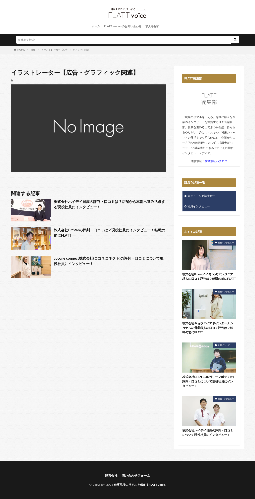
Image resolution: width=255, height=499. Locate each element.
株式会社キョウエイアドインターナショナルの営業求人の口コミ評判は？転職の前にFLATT (207, 327)
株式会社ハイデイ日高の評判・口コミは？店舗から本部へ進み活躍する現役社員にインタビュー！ (109, 204)
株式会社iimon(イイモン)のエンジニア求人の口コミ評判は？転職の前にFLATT (209, 276)
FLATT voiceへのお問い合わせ (122, 26)
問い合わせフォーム (136, 475)
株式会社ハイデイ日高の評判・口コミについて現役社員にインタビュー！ (207, 433)
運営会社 (111, 475)
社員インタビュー (198, 206)
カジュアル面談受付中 (201, 196)
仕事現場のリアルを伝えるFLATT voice (139, 484)
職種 (33, 49)
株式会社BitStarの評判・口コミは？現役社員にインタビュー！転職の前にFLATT (109, 233)
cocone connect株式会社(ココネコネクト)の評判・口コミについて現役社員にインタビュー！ (108, 261)
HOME (21, 49)
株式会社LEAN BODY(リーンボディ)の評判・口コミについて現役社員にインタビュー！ (208, 381)
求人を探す (152, 26)
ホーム (96, 26)
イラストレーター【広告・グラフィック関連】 (66, 49)
